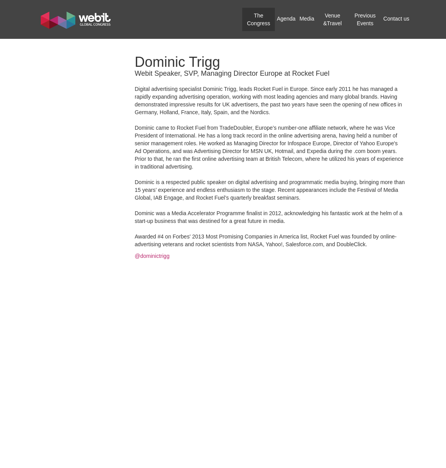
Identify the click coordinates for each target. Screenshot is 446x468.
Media (306, 19)
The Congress (258, 19)
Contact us (397, 19)
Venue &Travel (332, 19)
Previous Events (364, 19)
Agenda (286, 19)
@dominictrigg (152, 256)
